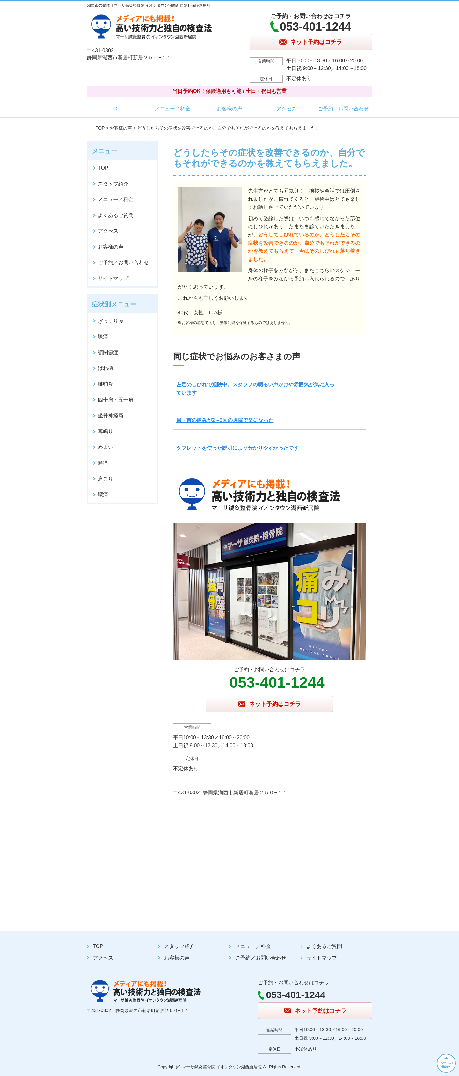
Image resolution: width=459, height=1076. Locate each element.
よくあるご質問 (116, 215)
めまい (105, 447)
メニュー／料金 (172, 108)
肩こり (105, 479)
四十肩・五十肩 (116, 400)
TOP (115, 108)
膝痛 (103, 336)
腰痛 (103, 494)
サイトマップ (113, 278)
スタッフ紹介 (113, 183)
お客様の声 (229, 108)
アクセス (286, 108)
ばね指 (105, 368)
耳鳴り (105, 431)
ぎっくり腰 (110, 321)
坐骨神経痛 (110, 415)
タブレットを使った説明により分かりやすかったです (237, 448)
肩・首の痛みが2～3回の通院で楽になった (225, 420)
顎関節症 (108, 352)
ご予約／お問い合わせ (343, 108)
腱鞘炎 (105, 384)
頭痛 (103, 463)
